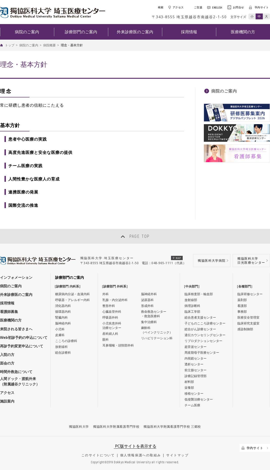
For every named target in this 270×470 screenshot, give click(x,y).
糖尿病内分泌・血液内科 (72, 294)
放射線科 (61, 346)
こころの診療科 (66, 341)
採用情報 (7, 303)
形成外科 (147, 306)
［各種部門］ (245, 286)
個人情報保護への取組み (140, 455)
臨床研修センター (250, 294)
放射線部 (190, 300)
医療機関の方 (11, 320)
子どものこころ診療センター (204, 323)
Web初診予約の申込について (23, 337)
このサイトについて (98, 455)
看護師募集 (9, 311)
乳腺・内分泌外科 (115, 300)
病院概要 (49, 45)
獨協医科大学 (79, 426)
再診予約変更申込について (21, 346)
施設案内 (7, 401)
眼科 (105, 339)
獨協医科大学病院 (211, 260)
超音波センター (195, 346)
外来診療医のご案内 (16, 294)
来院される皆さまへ (16, 328)
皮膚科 (60, 335)
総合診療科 (63, 352)
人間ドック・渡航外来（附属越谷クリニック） (20, 381)
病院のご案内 (28, 45)
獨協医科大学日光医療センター (251, 260)
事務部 (242, 311)
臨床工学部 (192, 311)
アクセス (176, 7)
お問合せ (235, 7)
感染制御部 (245, 329)
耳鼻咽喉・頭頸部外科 (118, 345)
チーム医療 (192, 405)
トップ (9, 45)
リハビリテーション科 (157, 338)
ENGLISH (214, 7)
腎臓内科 (61, 317)
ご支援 (195, 7)
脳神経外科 (149, 294)
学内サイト (259, 7)
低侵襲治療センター (198, 399)
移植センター (193, 393)
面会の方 (7, 363)
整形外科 (108, 306)
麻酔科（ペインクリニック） (157, 330)
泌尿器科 (147, 300)
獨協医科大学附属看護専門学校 (116, 426)
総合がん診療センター (200, 329)
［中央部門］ (192, 286)
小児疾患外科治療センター (111, 325)
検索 (158, 7)
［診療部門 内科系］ (68, 286)
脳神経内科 (63, 323)
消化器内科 (63, 306)
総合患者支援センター (200, 317)
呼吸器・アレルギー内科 (72, 300)
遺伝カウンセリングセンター (204, 335)
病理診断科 (192, 306)
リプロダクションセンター (203, 341)
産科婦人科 (110, 333)
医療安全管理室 (248, 317)
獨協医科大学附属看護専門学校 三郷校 (172, 426)
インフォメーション (16, 277)
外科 (105, 294)
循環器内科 (63, 311)
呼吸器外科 (110, 317)
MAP (177, 258)
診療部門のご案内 (69, 277)
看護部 (242, 306)
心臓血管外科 (111, 311)
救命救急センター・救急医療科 (153, 313)
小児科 (60, 329)
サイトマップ (177, 455)
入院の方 (7, 354)
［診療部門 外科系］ (115, 286)
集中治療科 (149, 322)
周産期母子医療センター (201, 352)
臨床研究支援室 (248, 323)
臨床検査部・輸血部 (198, 294)
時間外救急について (16, 371)
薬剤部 (242, 300)
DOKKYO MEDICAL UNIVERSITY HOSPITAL (52, 12)
